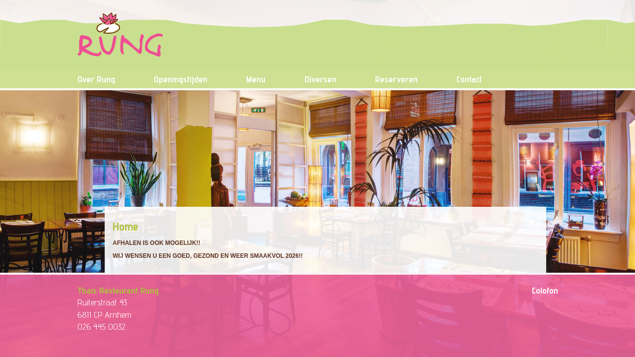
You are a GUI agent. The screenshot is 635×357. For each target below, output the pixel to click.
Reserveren (396, 79)
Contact (469, 79)
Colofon (545, 290)
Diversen (320, 79)
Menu (255, 79)
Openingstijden (180, 79)
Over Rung (96, 79)
